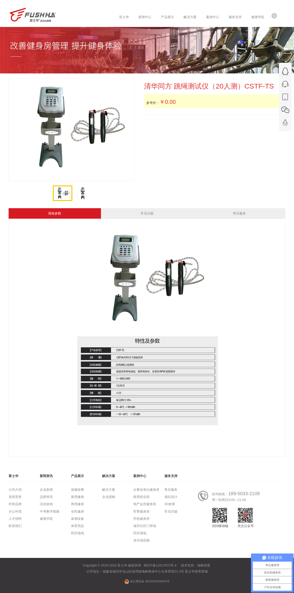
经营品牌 (15, 504)
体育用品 (77, 526)
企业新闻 (46, 489)
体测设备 (77, 519)
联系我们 (15, 526)
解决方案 (108, 489)
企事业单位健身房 (146, 489)
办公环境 (15, 511)
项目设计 (170, 497)
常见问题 (147, 213)
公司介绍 (15, 489)
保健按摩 (77, 489)
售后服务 (239, 213)
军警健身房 (141, 511)
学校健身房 (141, 519)
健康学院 (46, 519)
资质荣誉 (15, 497)
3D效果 (169, 504)
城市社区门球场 (144, 526)
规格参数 (54, 213)
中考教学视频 (49, 511)
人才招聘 (15, 519)
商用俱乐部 (141, 497)
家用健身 (77, 497)
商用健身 (77, 504)
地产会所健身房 (144, 504)
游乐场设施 (141, 540)
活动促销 (46, 504)
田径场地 (77, 533)
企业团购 (108, 497)
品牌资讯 (46, 497)
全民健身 (77, 511)
